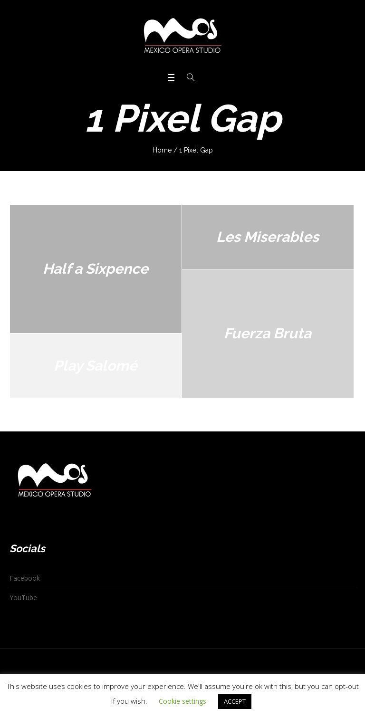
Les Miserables (267, 237)
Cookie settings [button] (182, 701)
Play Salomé (95, 365)
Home (162, 150)
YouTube (23, 597)
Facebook (25, 578)
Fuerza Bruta (267, 333)
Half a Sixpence (95, 268)
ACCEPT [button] (235, 701)
